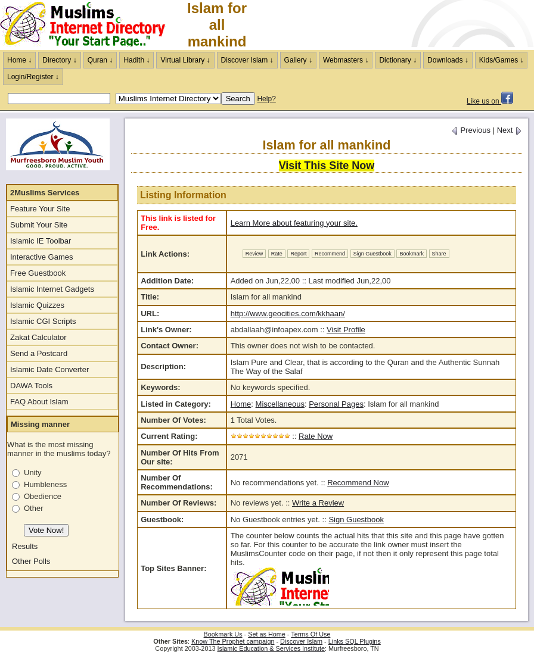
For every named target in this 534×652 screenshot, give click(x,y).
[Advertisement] (394, 25)
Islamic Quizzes (37, 305)
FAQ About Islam (39, 401)
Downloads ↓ (447, 60)
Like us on (490, 101)
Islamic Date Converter (49, 369)
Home (241, 404)
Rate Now (316, 436)
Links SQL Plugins (354, 641)
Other (34, 508)
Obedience (42, 496)
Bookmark (411, 254)
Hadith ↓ (136, 60)
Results (25, 546)
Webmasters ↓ (345, 60)
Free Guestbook (38, 273)
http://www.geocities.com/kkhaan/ (288, 313)
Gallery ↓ (298, 60)
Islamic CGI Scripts (43, 321)
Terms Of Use (310, 634)
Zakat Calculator (38, 337)
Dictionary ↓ (398, 60)
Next (509, 130)
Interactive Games (41, 256)
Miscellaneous (280, 404)
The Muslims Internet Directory (89, 25)
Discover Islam (301, 641)
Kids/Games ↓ (501, 60)
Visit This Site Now (327, 165)
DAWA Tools (31, 385)
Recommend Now (358, 482)
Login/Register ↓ (33, 77)
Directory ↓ (59, 60)
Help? (266, 99)
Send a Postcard (38, 353)
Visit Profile (346, 329)
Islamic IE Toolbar (40, 240)
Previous (470, 130)
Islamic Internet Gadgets (52, 289)
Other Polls (31, 561)
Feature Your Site (40, 208)
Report (298, 254)
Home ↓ (19, 60)
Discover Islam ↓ (247, 60)
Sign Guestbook (372, 254)
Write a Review (318, 502)
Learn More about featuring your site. (294, 223)
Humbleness (45, 484)
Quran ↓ (100, 60)
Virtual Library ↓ (185, 60)
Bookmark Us (223, 634)
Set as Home (266, 634)
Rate (276, 254)
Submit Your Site (38, 224)
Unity (33, 472)
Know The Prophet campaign (232, 641)
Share (439, 254)
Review (254, 254)
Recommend (330, 254)
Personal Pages (336, 404)
